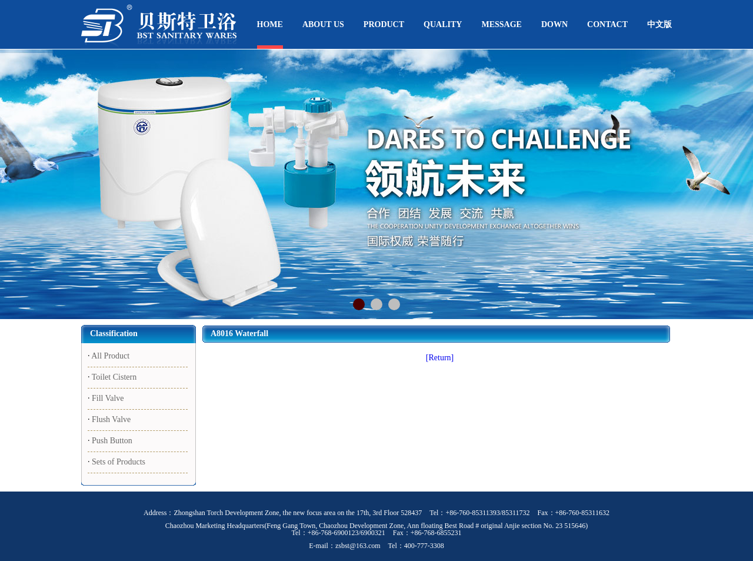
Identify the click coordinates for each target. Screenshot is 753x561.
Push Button (112, 440)
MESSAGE (501, 24)
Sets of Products (118, 461)
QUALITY (443, 24)
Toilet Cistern (114, 377)
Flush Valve (111, 419)
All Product (110, 355)
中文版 (659, 24)
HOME (270, 24)
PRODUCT (384, 24)
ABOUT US (323, 24)
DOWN (554, 24)
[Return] (440, 357)
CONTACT (607, 24)
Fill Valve (108, 398)
